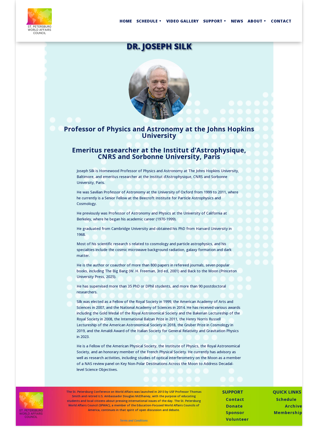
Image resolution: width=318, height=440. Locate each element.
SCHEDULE (147, 21)
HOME (126, 21)
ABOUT (255, 21)
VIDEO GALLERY (182, 21)
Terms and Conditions (134, 432)
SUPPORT (212, 21)
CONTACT (281, 21)
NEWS (237, 21)
